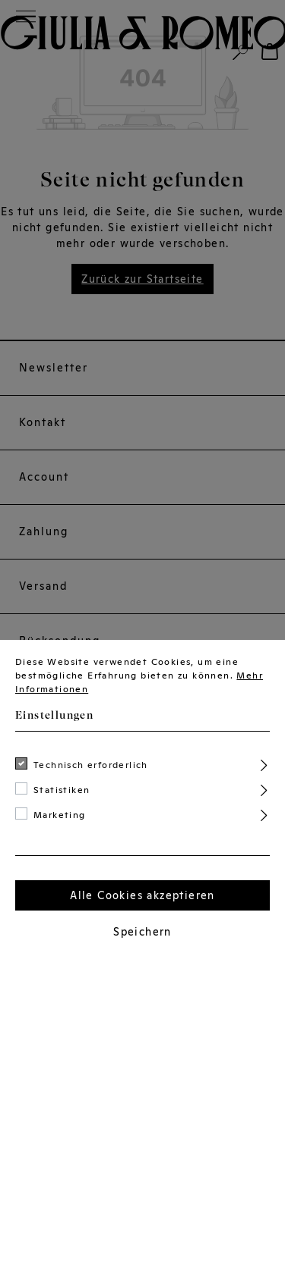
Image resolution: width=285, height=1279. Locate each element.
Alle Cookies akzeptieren (142, 895)
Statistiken (61, 790)
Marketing (59, 815)
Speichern (142, 932)
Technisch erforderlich (90, 765)
